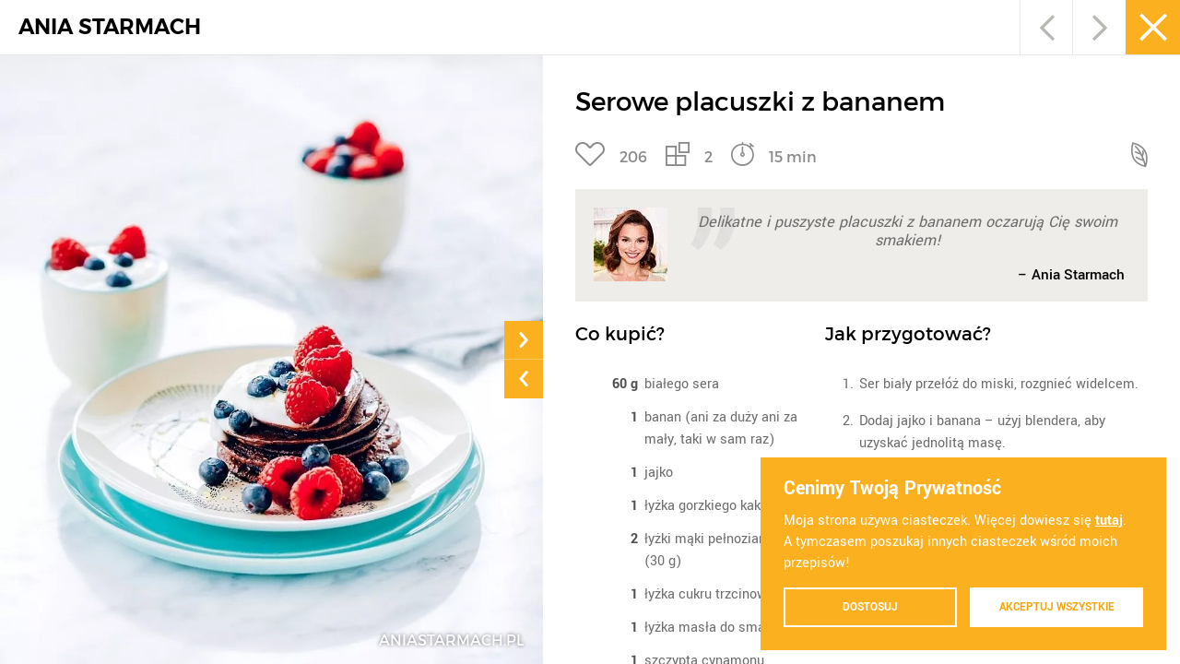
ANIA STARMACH (109, 27)
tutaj (1109, 519)
